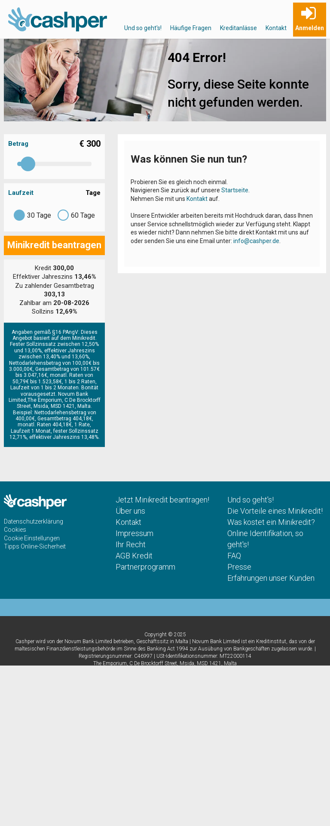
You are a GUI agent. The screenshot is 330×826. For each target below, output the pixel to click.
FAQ (234, 555)
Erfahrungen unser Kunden (271, 578)
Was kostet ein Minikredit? (271, 522)
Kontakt (276, 28)
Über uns (130, 510)
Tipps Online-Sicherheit (35, 546)
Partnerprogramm (145, 566)
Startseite (234, 190)
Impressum (134, 533)
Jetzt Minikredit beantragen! (162, 499)
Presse (239, 566)
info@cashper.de (256, 240)
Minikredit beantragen (54, 245)
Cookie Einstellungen (32, 538)
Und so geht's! (143, 28)
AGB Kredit (134, 555)
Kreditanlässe (238, 28)
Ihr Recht (131, 544)
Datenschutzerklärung (33, 521)
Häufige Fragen (190, 28)
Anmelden (309, 28)
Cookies (15, 529)
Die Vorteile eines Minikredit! (275, 510)
